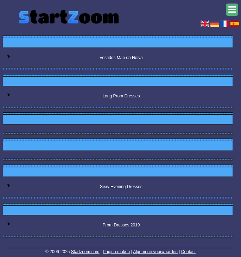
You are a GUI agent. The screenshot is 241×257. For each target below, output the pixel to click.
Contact (188, 251)
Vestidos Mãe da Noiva (121, 57)
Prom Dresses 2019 (121, 225)
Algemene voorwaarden (155, 251)
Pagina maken (116, 251)
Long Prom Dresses (121, 96)
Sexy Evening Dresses (121, 186)
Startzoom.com (85, 251)
